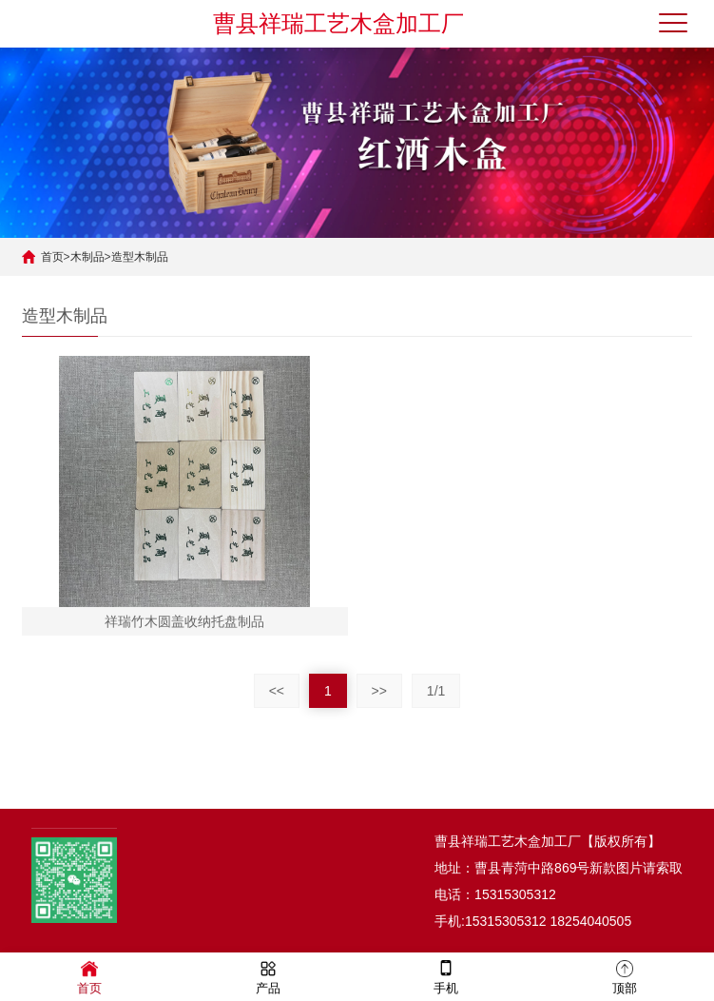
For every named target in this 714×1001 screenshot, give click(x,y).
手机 (446, 975)
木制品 (87, 257)
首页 (52, 257)
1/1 (436, 690)
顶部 (624, 975)
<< (276, 690)
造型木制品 (139, 257)
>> (379, 690)
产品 (268, 975)
